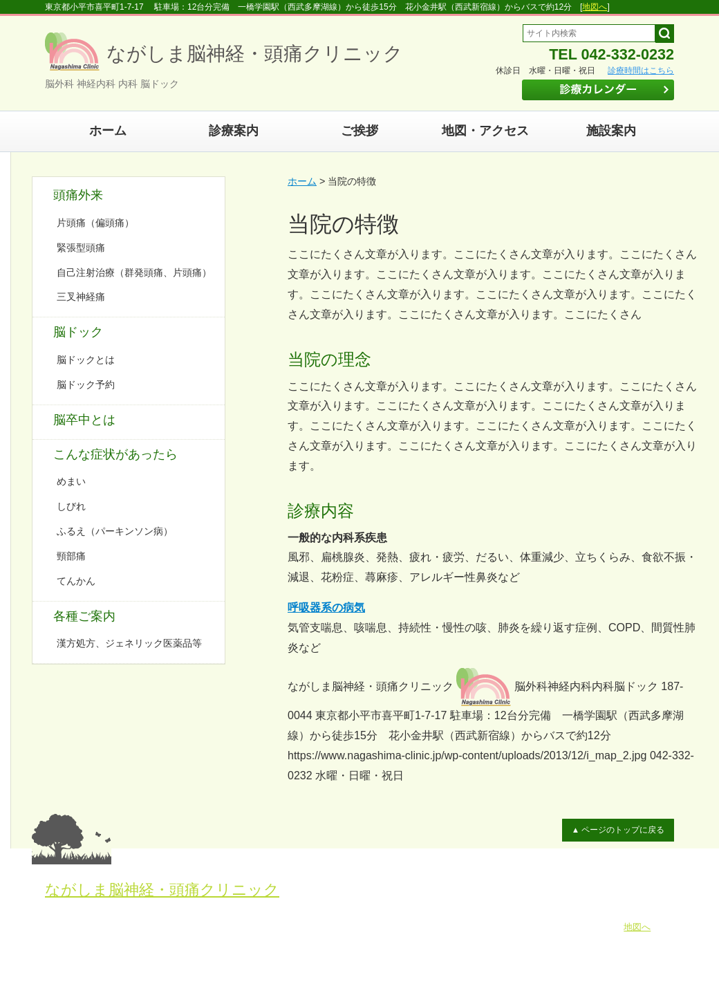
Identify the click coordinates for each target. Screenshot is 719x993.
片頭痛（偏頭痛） (95, 222)
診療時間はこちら (641, 70)
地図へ (594, 7)
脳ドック (78, 332)
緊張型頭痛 (81, 247)
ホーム (108, 131)
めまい (71, 481)
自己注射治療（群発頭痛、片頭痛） (134, 272)
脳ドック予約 (86, 384)
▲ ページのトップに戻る (621, 830)
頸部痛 (71, 556)
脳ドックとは (86, 359)
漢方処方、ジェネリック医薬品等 (129, 643)
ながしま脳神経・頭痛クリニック (162, 889)
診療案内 (234, 131)
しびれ (71, 506)
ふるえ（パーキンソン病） (115, 531)
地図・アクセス (485, 131)
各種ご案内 (84, 616)
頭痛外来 (78, 195)
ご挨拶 (359, 131)
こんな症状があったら (115, 454)
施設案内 (611, 131)
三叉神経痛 (81, 296)
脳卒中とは (84, 420)
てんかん (76, 580)
